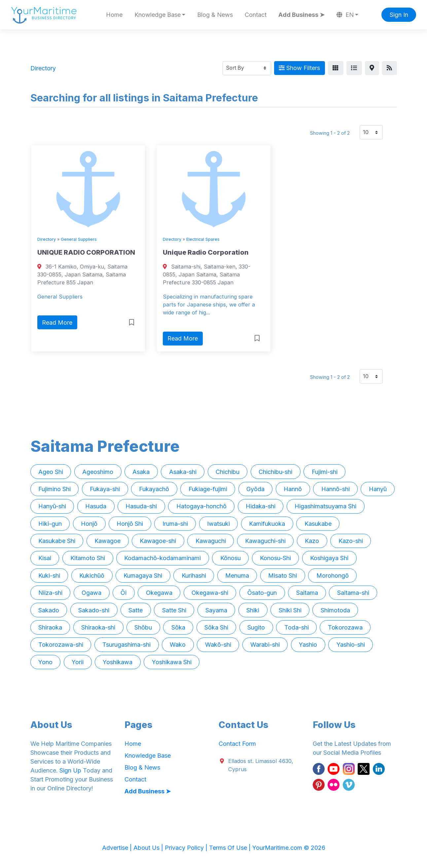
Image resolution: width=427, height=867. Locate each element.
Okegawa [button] (159, 592)
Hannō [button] (293, 489)
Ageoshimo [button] (97, 471)
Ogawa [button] (91, 592)
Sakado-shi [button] (93, 610)
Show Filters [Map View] (299, 67)
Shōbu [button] (143, 627)
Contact (256, 14)
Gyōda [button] (255, 489)
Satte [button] (135, 610)
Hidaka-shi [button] (260, 506)
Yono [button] (45, 662)
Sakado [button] (48, 610)
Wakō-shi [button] (218, 644)
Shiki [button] (252, 610)
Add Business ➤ (301, 14)
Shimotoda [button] (335, 610)
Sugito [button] (256, 627)
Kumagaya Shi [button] (143, 575)
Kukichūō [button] (91, 575)
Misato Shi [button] (282, 575)
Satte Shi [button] (174, 610)
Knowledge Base (148, 755)
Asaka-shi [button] (182, 471)
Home (114, 14)
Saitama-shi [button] (353, 592)
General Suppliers (79, 239)
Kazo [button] (312, 540)
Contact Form (237, 743)
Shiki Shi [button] (290, 610)
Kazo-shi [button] (350, 540)
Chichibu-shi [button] (275, 471)
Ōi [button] (123, 592)
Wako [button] (178, 644)
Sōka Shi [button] (216, 627)
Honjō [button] (89, 523)
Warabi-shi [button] (265, 644)
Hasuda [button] (95, 506)
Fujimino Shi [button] (54, 489)
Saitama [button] (307, 592)
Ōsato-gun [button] (262, 592)
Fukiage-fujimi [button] (208, 489)
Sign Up (70, 770)
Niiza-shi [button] (50, 592)
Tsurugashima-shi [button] (126, 644)
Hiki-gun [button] (50, 523)
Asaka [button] (141, 471)
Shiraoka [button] (50, 627)
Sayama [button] (216, 610)
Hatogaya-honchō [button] (201, 506)
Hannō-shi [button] (335, 489)
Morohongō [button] (332, 575)
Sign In (399, 14)
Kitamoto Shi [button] (87, 558)
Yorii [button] (78, 662)
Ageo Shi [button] (50, 471)
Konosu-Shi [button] (275, 558)
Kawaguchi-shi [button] (265, 540)
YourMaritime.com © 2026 (288, 847)
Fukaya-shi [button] (105, 489)
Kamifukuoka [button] (267, 523)
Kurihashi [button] (194, 575)
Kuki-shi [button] (49, 575)
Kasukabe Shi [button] (56, 540)
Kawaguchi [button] (211, 540)
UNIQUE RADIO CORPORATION (86, 252)
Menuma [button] (237, 575)
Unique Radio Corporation (206, 252)
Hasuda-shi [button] (141, 506)
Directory (46, 239)
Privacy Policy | (187, 847)
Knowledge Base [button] (157, 14)
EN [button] (345, 14)
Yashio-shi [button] (351, 644)
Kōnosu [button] (230, 558)
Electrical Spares (203, 239)
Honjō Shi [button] (130, 523)
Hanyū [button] (378, 489)
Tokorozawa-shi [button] (60, 644)
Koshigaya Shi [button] (329, 558)
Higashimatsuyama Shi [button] (325, 506)
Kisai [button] (44, 558)
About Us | (149, 847)
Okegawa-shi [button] (210, 592)
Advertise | (117, 847)
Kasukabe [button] (318, 523)
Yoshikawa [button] (117, 662)
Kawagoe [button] (107, 540)
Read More (57, 322)
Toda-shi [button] (296, 627)
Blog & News (215, 14)
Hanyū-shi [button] (52, 506)
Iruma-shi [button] (175, 523)
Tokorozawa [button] (345, 627)
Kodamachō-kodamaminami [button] (162, 558)
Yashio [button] (308, 644)
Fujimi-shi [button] (325, 471)
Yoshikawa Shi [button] (172, 662)
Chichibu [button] (227, 471)
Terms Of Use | (230, 847)
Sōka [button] (178, 627)
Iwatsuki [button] (218, 523)
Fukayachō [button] (154, 489)
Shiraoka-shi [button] (98, 627)
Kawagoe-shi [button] (158, 540)
